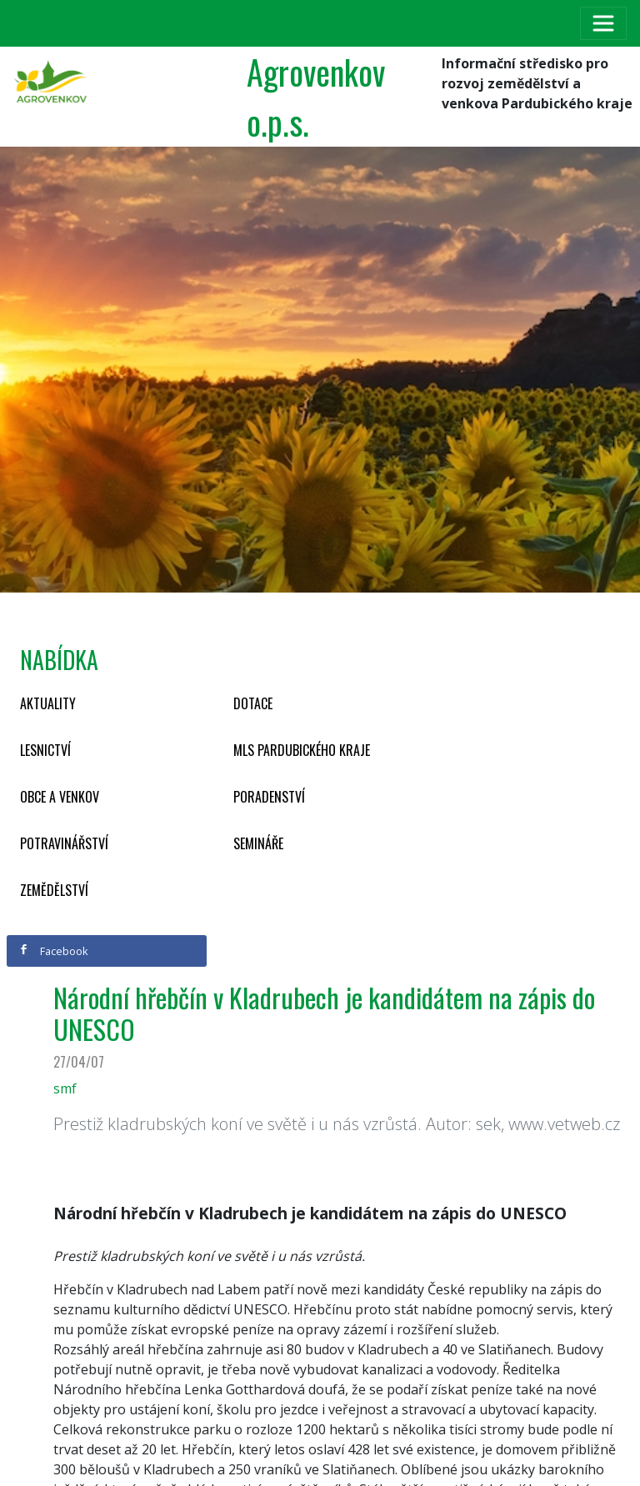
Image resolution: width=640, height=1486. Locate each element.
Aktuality (48, 703)
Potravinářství (64, 843)
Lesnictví (45, 750)
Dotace (252, 703)
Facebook (53, 950)
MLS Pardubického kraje (301, 750)
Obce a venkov (59, 797)
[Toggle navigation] (603, 23)
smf (65, 1088)
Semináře (258, 843)
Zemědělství (54, 890)
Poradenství (269, 797)
